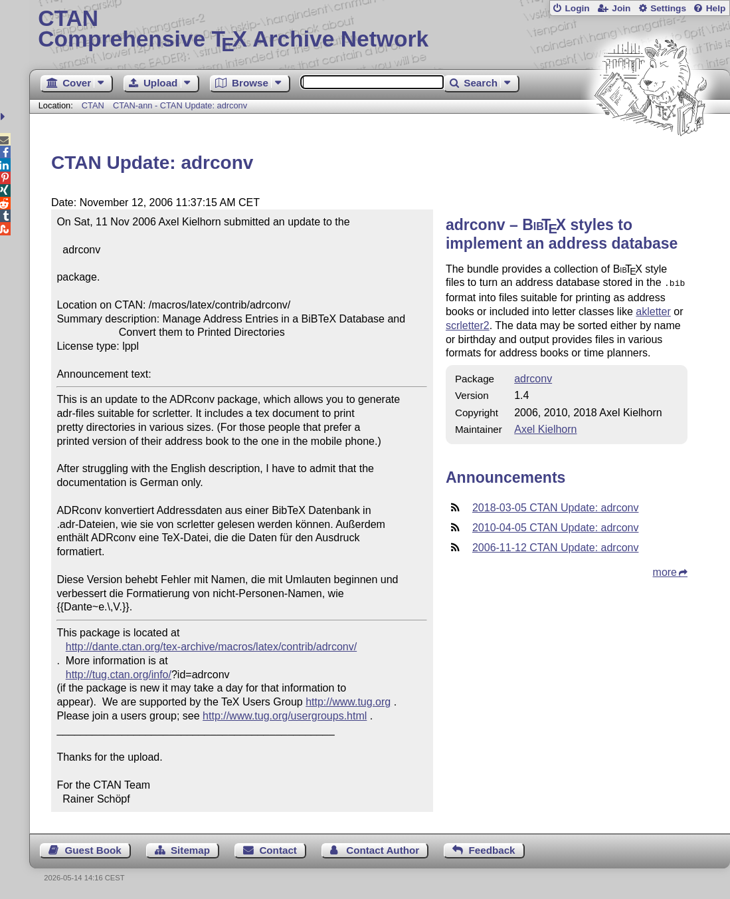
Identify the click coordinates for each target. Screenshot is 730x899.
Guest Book (92, 850)
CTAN (93, 105)
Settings (668, 8)
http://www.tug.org (348, 701)
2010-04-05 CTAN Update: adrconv (555, 526)
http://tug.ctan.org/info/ (118, 674)
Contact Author (382, 850)
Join (621, 8)
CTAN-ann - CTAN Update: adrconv (180, 105)
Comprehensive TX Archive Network (379, 30)
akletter (653, 310)
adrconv (533, 377)
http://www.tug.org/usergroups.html (285, 715)
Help (716, 8)
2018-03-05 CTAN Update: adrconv (555, 506)
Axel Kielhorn (545, 428)
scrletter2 (468, 324)
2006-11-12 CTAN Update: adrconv (555, 546)
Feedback (491, 850)
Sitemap (190, 850)
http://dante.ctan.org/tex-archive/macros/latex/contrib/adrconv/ (211, 646)
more (665, 571)
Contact (278, 850)
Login (577, 8)
